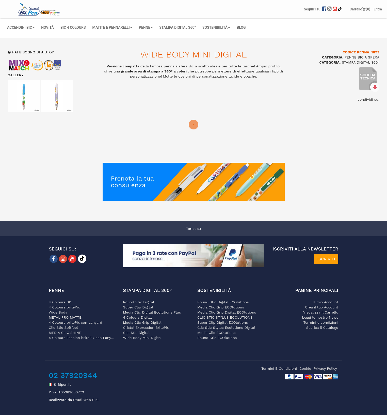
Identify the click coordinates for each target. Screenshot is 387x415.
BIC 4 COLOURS (73, 27)
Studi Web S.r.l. (86, 400)
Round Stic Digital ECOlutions (223, 302)
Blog (241, 27)
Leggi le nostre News (320, 317)
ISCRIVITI (326, 259)
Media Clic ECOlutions (216, 333)
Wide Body (58, 312)
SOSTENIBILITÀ (216, 27)
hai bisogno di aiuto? (32, 52)
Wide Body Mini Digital (142, 338)
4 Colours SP (60, 302)
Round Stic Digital (138, 302)
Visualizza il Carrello (320, 312)
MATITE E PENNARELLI (112, 27)
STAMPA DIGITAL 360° (177, 27)
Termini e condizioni (320, 322)
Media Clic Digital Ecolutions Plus (152, 312)
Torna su (193, 229)
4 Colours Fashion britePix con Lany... (81, 338)
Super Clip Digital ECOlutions (222, 322)
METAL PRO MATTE (65, 317)
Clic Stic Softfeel (63, 327)
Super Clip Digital (138, 307)
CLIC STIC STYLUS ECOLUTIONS (225, 317)
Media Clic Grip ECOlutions (220, 307)
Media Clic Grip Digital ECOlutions (226, 312)
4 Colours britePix (64, 307)
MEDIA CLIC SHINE (65, 333)
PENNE (146, 27)
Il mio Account (325, 302)
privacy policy (325, 368)
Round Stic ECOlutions (217, 338)
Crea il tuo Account (321, 307)
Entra (378, 9)
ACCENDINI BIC (21, 27)
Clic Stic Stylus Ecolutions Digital (226, 327)
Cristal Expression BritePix (146, 327)
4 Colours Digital (137, 317)
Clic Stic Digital (136, 333)
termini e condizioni (279, 368)
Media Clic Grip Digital (142, 322)
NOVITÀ (47, 27)
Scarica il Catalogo (322, 327)
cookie (305, 368)
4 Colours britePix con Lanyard (75, 322)
